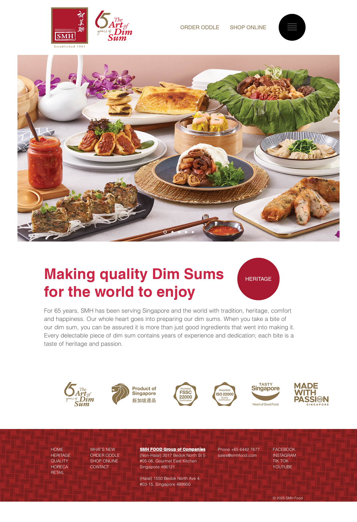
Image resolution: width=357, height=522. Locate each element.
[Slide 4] (186, 232)
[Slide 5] (193, 232)
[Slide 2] (172, 232)
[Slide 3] (179, 232)
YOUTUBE (282, 466)
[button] (292, 27)
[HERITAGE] (258, 279)
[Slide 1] (165, 232)
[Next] (331, 148)
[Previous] (25, 148)
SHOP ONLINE (248, 27)
